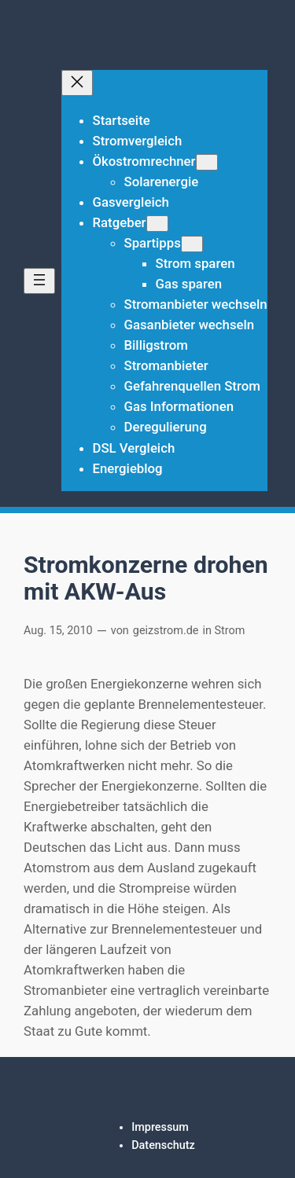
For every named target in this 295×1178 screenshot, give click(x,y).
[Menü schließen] (77, 83)
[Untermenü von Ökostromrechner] (207, 162)
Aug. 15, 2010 (58, 630)
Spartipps (152, 243)
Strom (230, 630)
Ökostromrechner (144, 161)
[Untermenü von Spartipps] (192, 244)
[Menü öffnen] (39, 281)
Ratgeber (119, 222)
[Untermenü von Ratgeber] (157, 223)
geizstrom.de (166, 630)
